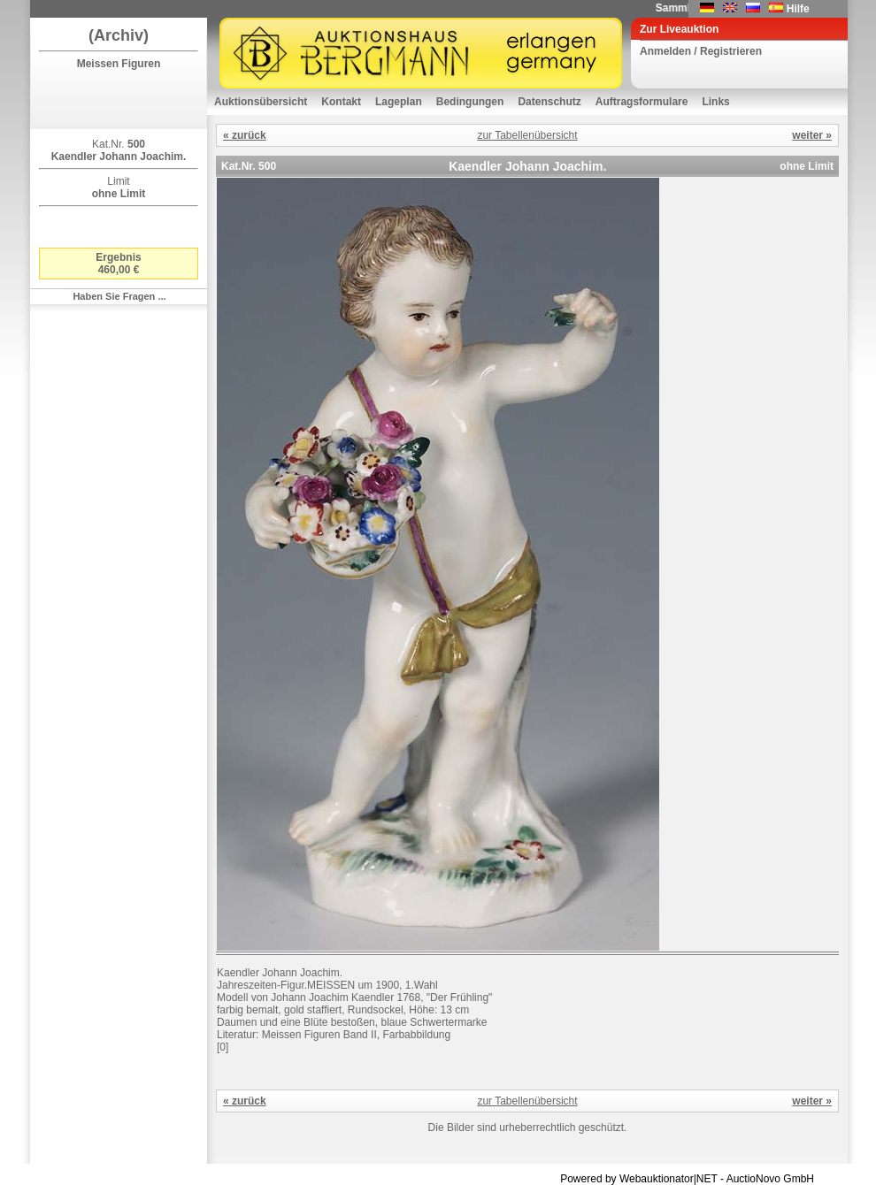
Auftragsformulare (642, 102)
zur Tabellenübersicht (527, 135)
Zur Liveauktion (679, 29)
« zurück (244, 135)
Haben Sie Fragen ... (119, 296)
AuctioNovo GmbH (770, 1179)
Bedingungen (470, 102)
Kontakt (341, 102)
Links (715, 102)
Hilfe (798, 9)
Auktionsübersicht (260, 102)
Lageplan (398, 102)
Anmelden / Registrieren (701, 51)
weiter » (812, 135)
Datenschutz (549, 102)
